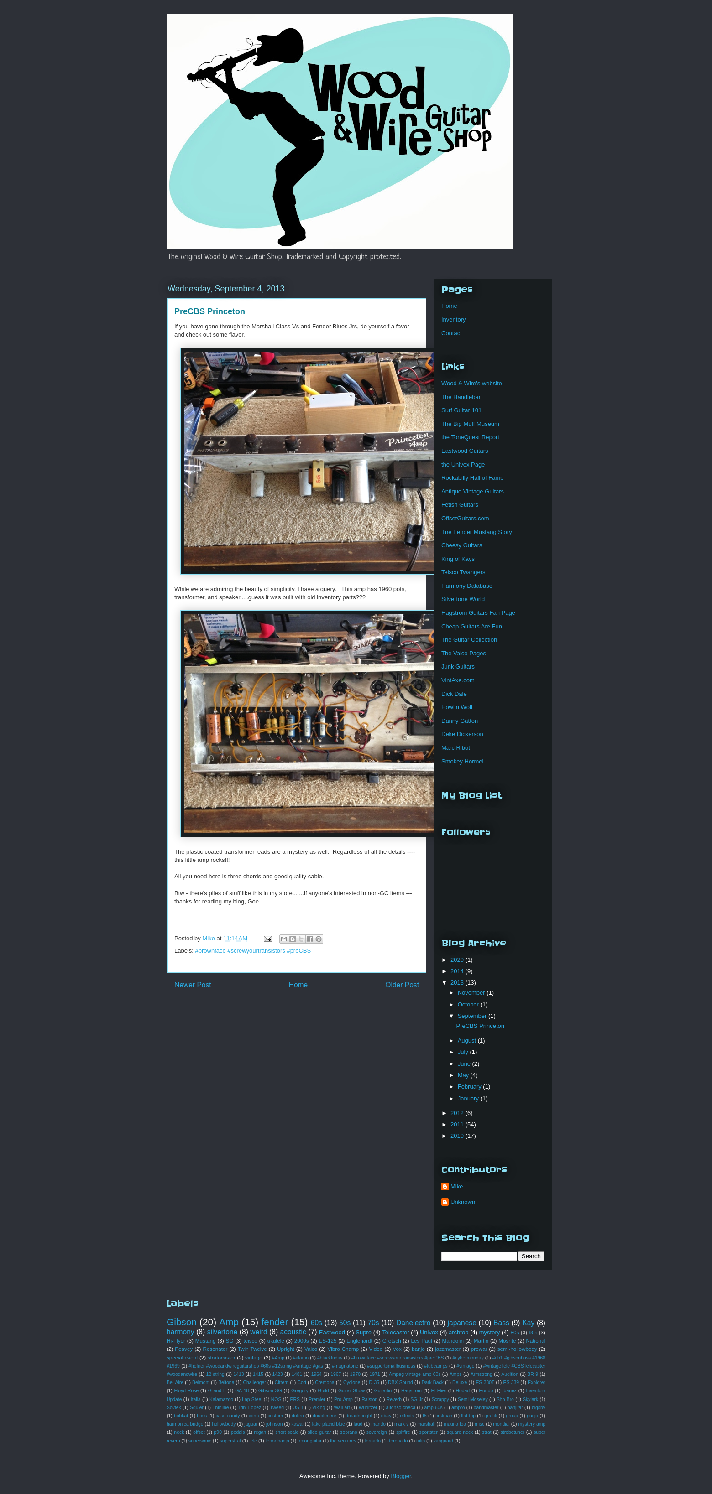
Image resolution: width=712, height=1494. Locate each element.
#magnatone (345, 1366)
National (535, 1341)
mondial (501, 1424)
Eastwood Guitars (464, 450)
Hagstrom (411, 1390)
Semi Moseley (473, 1399)
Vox (397, 1349)
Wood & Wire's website (471, 383)
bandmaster (486, 1407)
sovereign (376, 1432)
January (469, 1098)
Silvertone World (463, 599)
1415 (258, 1374)
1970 (355, 1374)
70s (373, 1323)
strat (486, 1432)
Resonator (215, 1349)
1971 (374, 1374)
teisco (250, 1341)
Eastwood (332, 1332)
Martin (481, 1341)
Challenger (254, 1382)
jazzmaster (448, 1349)
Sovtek (174, 1407)
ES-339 (511, 1382)
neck (179, 1432)
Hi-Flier (438, 1390)
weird (258, 1332)
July (464, 1051)
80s (515, 1332)
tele (253, 1440)
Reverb (394, 1399)
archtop (458, 1332)
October (469, 1004)
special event (182, 1357)
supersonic (199, 1440)
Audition (509, 1374)
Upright (285, 1349)
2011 (458, 1124)
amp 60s (433, 1407)
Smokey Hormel (462, 761)
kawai (297, 1424)
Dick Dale (454, 693)
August (468, 1040)
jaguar (250, 1424)
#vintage (465, 1366)
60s (316, 1323)
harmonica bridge (185, 1424)
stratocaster (222, 1357)
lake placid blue (328, 1424)
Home (298, 985)
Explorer (536, 1382)
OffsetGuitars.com (465, 518)
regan (260, 1432)
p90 (218, 1432)
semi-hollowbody (517, 1349)
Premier (317, 1399)
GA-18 (242, 1390)
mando (378, 1424)
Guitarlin (383, 1390)
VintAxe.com (458, 680)
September (473, 1015)
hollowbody (224, 1424)
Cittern (282, 1382)
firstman (443, 1415)
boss (202, 1415)
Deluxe (459, 1382)
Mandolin (452, 1341)
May (464, 1075)
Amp (229, 1322)
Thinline (220, 1407)
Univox (429, 1332)
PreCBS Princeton (480, 1025)
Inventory (453, 319)
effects (407, 1415)
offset (198, 1432)
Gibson (182, 1322)
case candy (228, 1415)
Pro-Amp (343, 1399)
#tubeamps (435, 1366)
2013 (458, 982)
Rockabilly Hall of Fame (472, 477)
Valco (310, 1349)
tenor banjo (277, 1440)
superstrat (230, 1440)
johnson (274, 1424)
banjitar (515, 1407)
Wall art (342, 1407)
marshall (426, 1424)
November (472, 992)
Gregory (300, 1390)
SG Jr (416, 1399)
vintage (253, 1357)
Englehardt (359, 1341)
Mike (456, 1186)
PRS (295, 1399)
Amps (456, 1374)
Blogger (401, 1476)
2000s (301, 1341)
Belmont (200, 1382)
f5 (425, 1415)
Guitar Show (351, 1390)
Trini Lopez (249, 1407)
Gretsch (391, 1341)
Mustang (205, 1341)
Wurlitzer (368, 1407)
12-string (215, 1374)
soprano (348, 1432)
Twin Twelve (252, 1349)
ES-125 (327, 1341)
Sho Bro (505, 1399)
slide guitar (319, 1432)
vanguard (443, 1440)
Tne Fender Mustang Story (476, 532)
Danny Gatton (459, 720)
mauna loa (455, 1424)
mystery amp (532, 1424)
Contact (451, 333)
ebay (386, 1415)
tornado (373, 1440)
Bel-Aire (175, 1382)
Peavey (184, 1349)
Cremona (325, 1382)
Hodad (462, 1390)
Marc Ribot (455, 747)
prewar (479, 1349)
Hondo (486, 1390)
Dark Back (433, 1382)
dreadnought (359, 1415)
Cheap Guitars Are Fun (471, 626)
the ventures (343, 1440)
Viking (318, 1407)
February (470, 1086)
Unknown (462, 1201)
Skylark (530, 1399)
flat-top (468, 1415)
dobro (298, 1415)
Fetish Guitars (459, 504)
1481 (297, 1374)
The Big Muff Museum (470, 423)
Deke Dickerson (462, 734)
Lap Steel (252, 1399)
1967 (335, 1374)
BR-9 (532, 1374)
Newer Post (192, 985)
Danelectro (413, 1323)
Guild (323, 1390)
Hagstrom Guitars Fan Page (478, 612)
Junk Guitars (458, 666)
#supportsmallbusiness (391, 1366)
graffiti (490, 1415)
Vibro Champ (343, 1349)
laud (358, 1424)
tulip (420, 1440)
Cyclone (352, 1382)
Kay (528, 1323)
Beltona (226, 1382)
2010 (458, 1135)
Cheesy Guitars (461, 545)
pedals (238, 1432)
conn (254, 1415)
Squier (197, 1407)
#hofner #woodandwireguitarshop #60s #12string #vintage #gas (255, 1366)
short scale (286, 1432)
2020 (458, 959)
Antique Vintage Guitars (472, 491)
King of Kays (458, 558)
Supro (364, 1332)
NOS (276, 1399)
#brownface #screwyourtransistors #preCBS (253, 950)
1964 (316, 1374)
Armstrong (481, 1374)
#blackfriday (329, 1357)
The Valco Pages (463, 653)
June (465, 1063)
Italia (196, 1399)
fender (274, 1322)
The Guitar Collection (469, 639)
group (512, 1415)
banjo (418, 1349)
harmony (180, 1332)
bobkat (181, 1415)
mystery (489, 1332)
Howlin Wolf (456, 707)
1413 (238, 1374)
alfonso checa (400, 1407)
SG (230, 1341)
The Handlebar (461, 397)
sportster (428, 1432)
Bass (501, 1323)
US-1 (298, 1407)
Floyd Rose (186, 1390)
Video (376, 1349)
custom (275, 1415)
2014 (458, 971)
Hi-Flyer (176, 1341)
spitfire (403, 1432)
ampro (458, 1407)
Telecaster (395, 1332)
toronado (398, 1440)
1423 (277, 1374)
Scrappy (440, 1399)
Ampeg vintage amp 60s (415, 1374)
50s (345, 1323)
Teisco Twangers (463, 572)
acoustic (293, 1332)
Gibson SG (270, 1390)
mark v (401, 1424)
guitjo (532, 1415)
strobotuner (513, 1432)
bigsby (538, 1407)
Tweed (277, 1407)
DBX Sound (400, 1382)
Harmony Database (466, 585)
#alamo (301, 1357)
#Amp (278, 1357)
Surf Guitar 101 (461, 410)
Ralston (369, 1399)
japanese (462, 1323)
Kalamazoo (221, 1399)
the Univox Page (463, 464)
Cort (301, 1382)
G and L (217, 1390)
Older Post (402, 985)
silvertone (222, 1332)
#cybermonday (467, 1357)
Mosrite (507, 1341)
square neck (460, 1432)
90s (533, 1332)
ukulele (275, 1341)
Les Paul (421, 1341)
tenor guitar (310, 1440)
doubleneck (325, 1415)
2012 (458, 1113)
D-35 (374, 1382)
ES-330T (485, 1382)
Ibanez (510, 1390)
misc (479, 1424)
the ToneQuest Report (470, 437)
